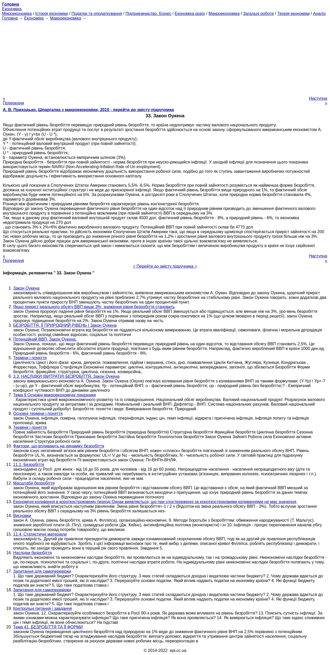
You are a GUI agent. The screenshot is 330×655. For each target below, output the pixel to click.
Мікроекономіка (17, 13)
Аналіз (319, 13)
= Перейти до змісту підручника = (165, 266)
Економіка (11, 9)
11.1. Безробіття (28, 464)
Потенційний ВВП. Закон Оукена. (45, 339)
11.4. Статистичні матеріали (40, 534)
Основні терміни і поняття (38, 413)
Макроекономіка (224, 13)
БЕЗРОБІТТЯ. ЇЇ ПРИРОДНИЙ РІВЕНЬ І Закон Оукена (65, 325)
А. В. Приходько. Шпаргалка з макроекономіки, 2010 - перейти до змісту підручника (88, 110)
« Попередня (13, 100)
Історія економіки (51, 13)
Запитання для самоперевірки (42, 571)
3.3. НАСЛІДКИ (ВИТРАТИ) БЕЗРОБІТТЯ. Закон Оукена (66, 376)
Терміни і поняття (30, 358)
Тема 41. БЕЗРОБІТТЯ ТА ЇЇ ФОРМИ (48, 627)
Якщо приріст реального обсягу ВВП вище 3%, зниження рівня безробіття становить (94, 307)
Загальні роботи (258, 13)
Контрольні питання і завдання (42, 608)
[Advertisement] (165, 57)
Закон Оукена (26, 288)
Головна (10, 18)
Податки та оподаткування (96, 13)
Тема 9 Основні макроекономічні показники (54, 395)
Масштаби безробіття (34, 483)
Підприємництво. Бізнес (148, 13)
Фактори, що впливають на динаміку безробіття (58, 446)
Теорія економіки (293, 13)
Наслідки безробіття (32, 553)
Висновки (22, 515)
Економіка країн (190, 13)
